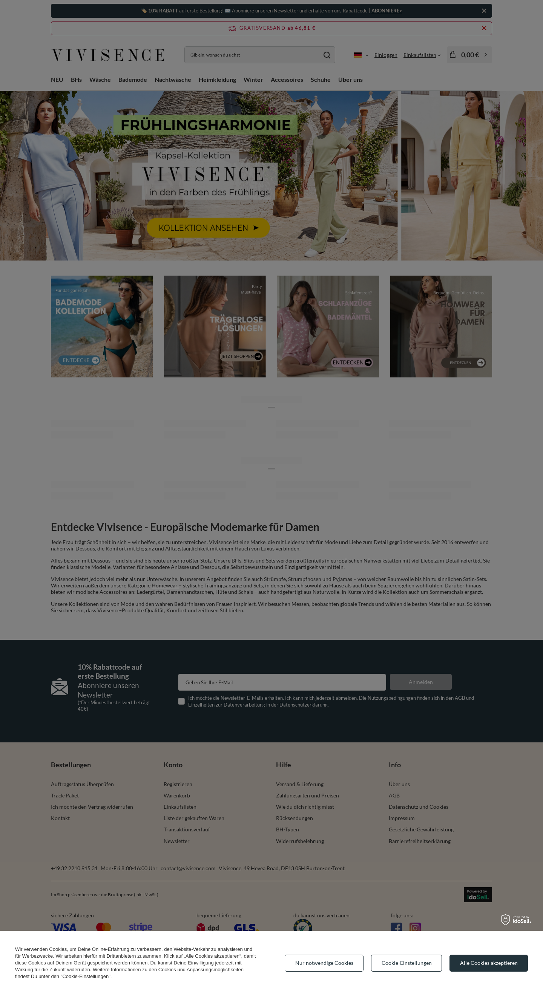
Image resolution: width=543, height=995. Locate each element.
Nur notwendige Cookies (324, 963)
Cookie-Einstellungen (407, 963)
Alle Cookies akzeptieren (489, 963)
